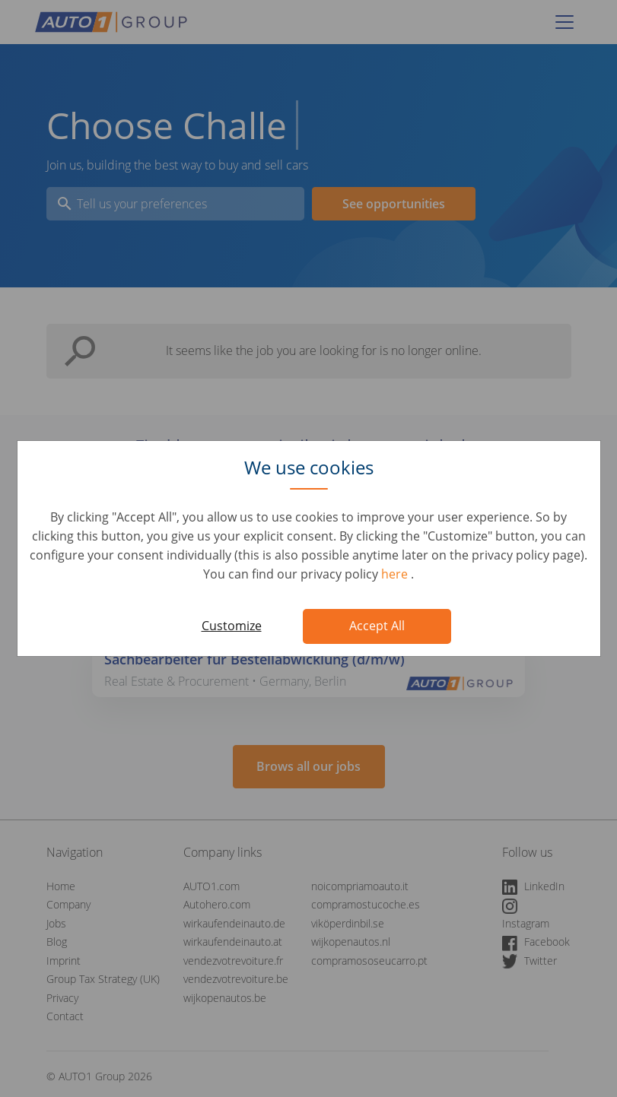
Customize (232, 625)
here (396, 574)
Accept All (377, 625)
